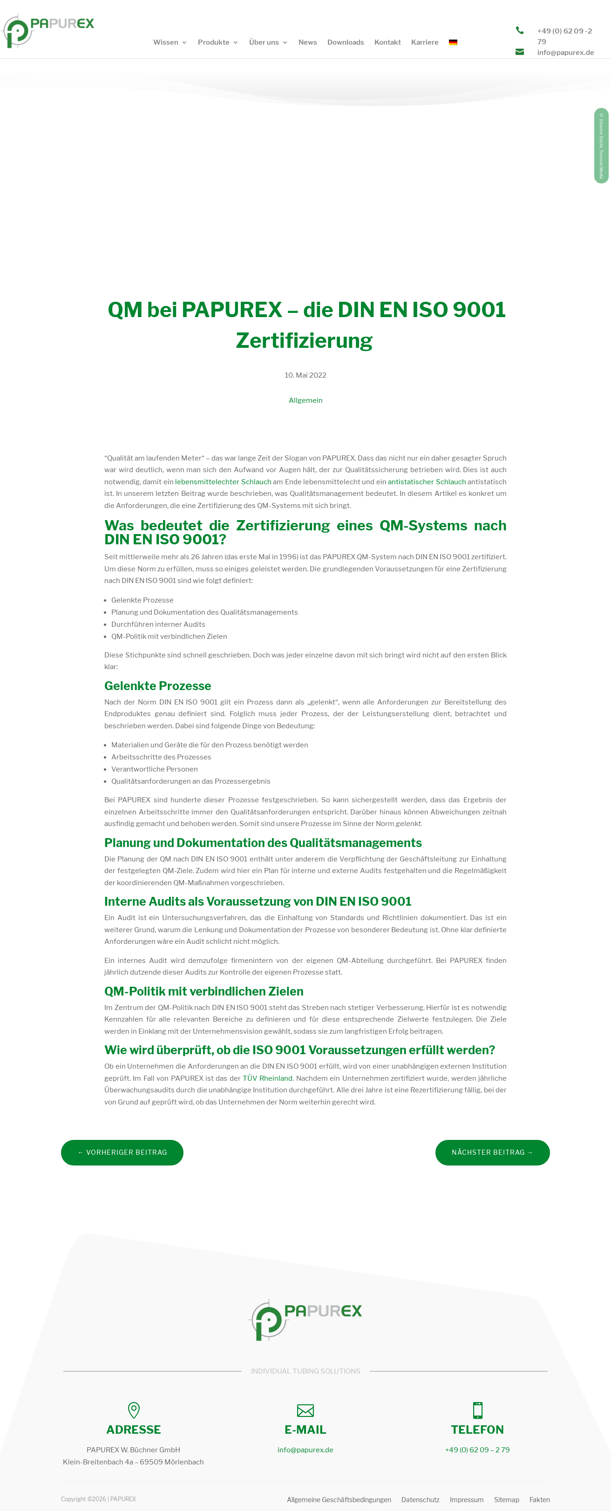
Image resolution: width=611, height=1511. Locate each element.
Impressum (467, 1500)
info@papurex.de (565, 52)
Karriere (425, 43)
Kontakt (387, 43)
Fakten (540, 1500)
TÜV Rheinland (267, 1078)
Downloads (345, 43)
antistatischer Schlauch (427, 482)
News (308, 43)
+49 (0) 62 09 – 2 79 (477, 1450)
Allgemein (306, 400)
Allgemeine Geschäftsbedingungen (339, 1500)
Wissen (165, 43)
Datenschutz (420, 1500)
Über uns (264, 43)
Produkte (214, 43)
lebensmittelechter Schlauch (223, 482)
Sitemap (506, 1500)
